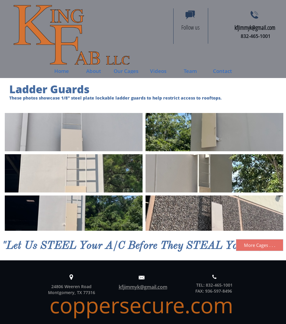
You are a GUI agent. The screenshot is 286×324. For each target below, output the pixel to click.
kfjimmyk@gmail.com (143, 287)
